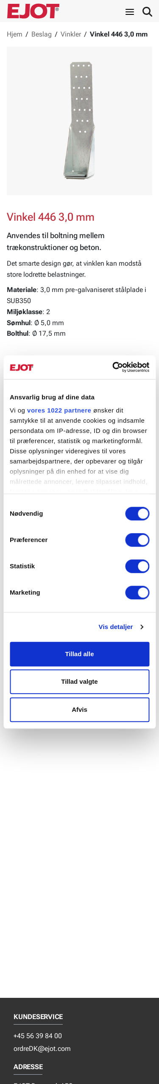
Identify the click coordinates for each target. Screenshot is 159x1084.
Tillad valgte (79, 681)
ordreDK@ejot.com (42, 1049)
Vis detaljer (116, 626)
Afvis (79, 709)
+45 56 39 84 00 (38, 1036)
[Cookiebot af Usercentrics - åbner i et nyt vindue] (113, 367)
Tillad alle (79, 653)
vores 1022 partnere (59, 410)
